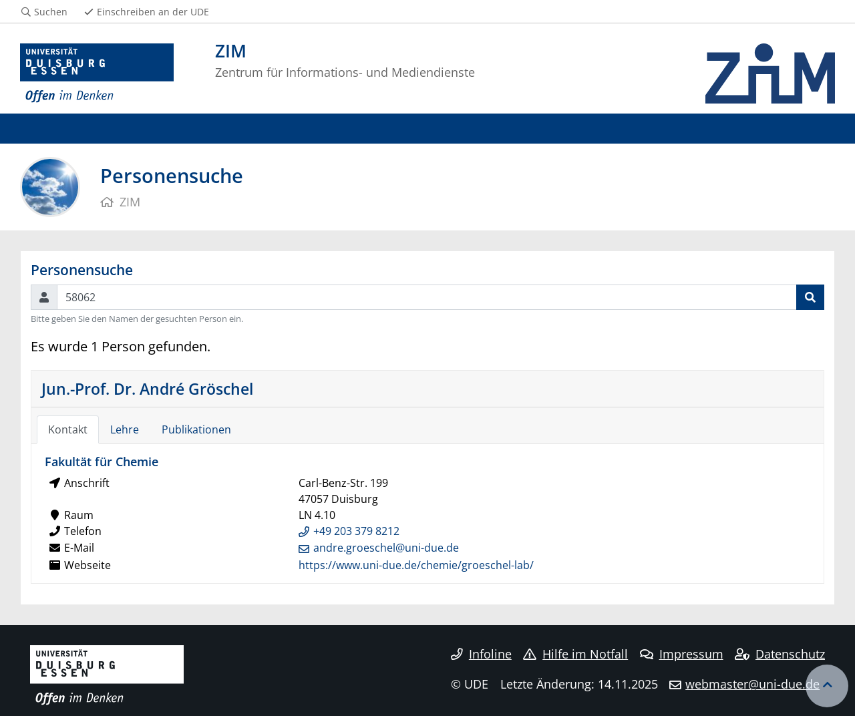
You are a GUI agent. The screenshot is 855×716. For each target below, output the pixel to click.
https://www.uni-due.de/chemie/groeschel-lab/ (416, 565)
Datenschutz (780, 654)
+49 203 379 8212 (356, 531)
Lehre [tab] (124, 429)
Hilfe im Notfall (575, 654)
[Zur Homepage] (97, 73)
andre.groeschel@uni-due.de (386, 547)
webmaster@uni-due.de (752, 684)
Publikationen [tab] (196, 429)
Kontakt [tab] (68, 429)
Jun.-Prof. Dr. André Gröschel (147, 388)
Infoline (481, 654)
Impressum (681, 654)
